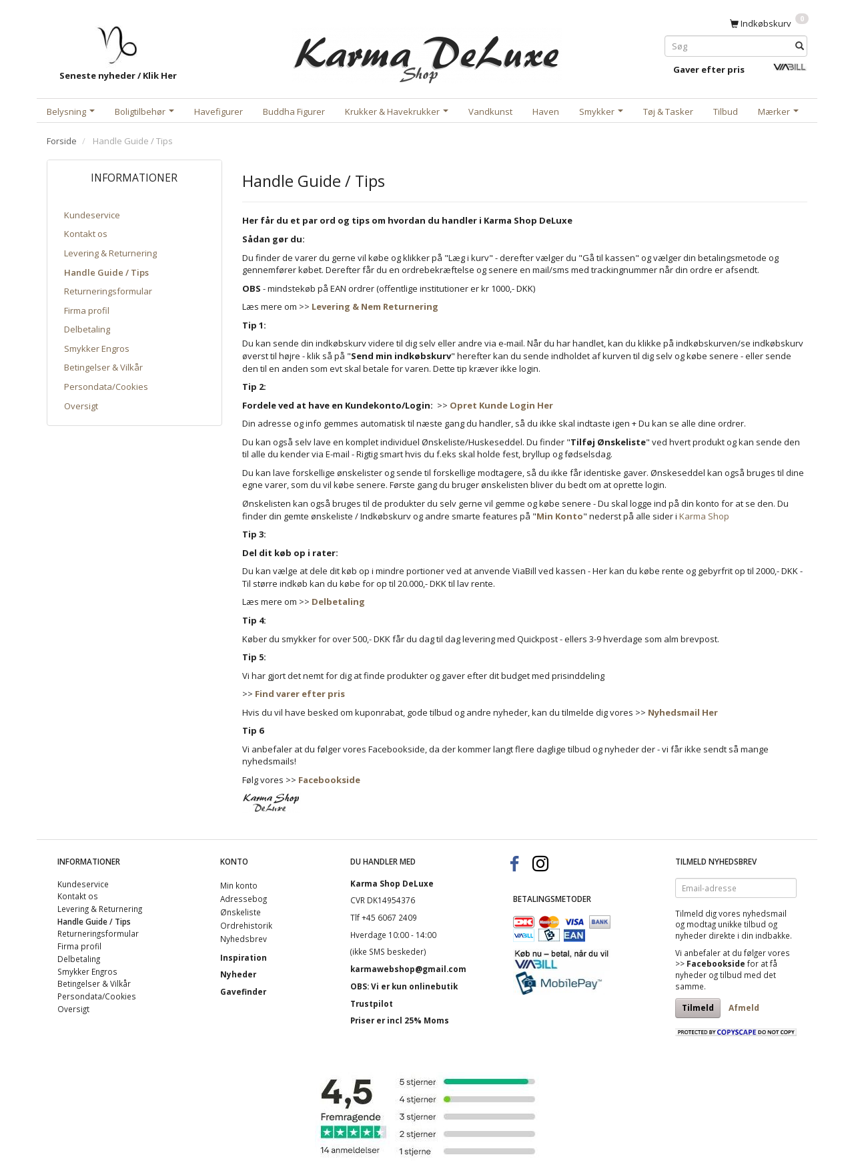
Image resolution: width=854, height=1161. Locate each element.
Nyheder (238, 974)
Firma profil (86, 310)
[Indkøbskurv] (769, 23)
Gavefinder (243, 991)
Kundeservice (92, 215)
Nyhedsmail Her (683, 712)
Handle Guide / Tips (106, 272)
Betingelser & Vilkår (103, 367)
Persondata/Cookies (106, 387)
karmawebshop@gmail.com (408, 968)
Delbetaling (87, 329)
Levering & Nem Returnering (375, 306)
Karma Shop (704, 516)
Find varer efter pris (300, 694)
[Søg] (799, 45)
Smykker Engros (96, 348)
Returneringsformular (108, 291)
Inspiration (243, 957)
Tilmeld (698, 1007)
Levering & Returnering (110, 253)
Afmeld (744, 1007)
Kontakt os (85, 234)
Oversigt (81, 406)
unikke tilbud (742, 924)
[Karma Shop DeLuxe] (427, 52)
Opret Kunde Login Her (501, 405)
